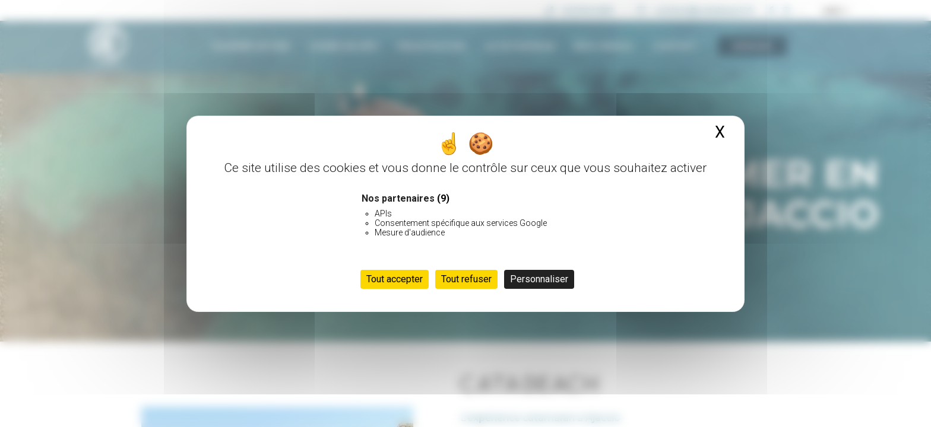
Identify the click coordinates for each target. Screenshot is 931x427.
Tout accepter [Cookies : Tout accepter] (394, 279)
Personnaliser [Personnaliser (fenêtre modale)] (539, 279)
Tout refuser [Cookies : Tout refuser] (466, 279)
